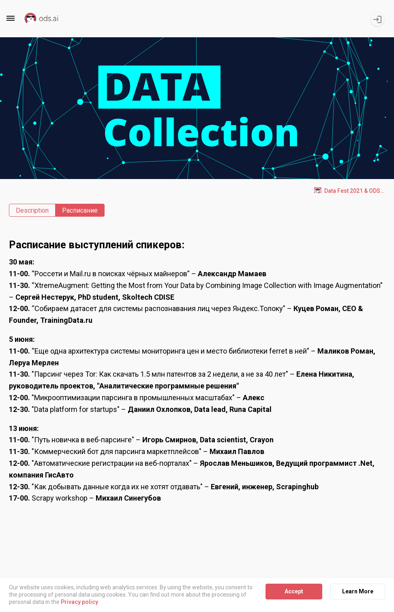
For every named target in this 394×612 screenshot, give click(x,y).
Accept (294, 591)
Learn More (357, 591)
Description (32, 210)
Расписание (80, 210)
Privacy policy (79, 602)
